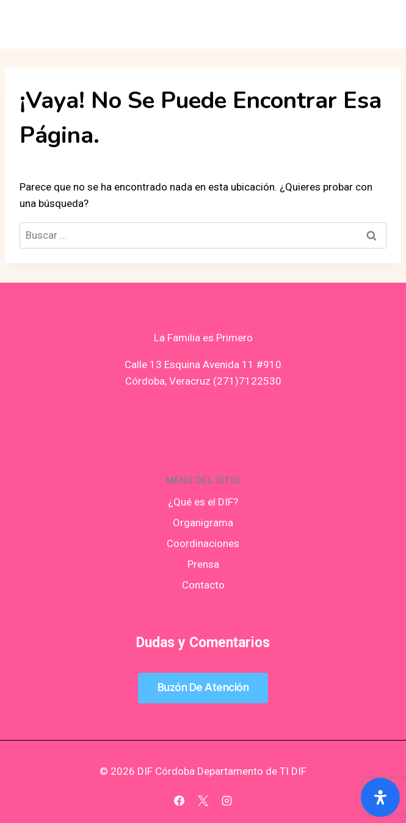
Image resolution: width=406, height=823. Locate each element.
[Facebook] (179, 800)
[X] (203, 800)
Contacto (203, 585)
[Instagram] (227, 800)
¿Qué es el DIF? (203, 502)
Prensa (203, 564)
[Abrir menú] (376, 24)
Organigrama (203, 523)
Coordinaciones (203, 543)
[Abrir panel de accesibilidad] (380, 797)
